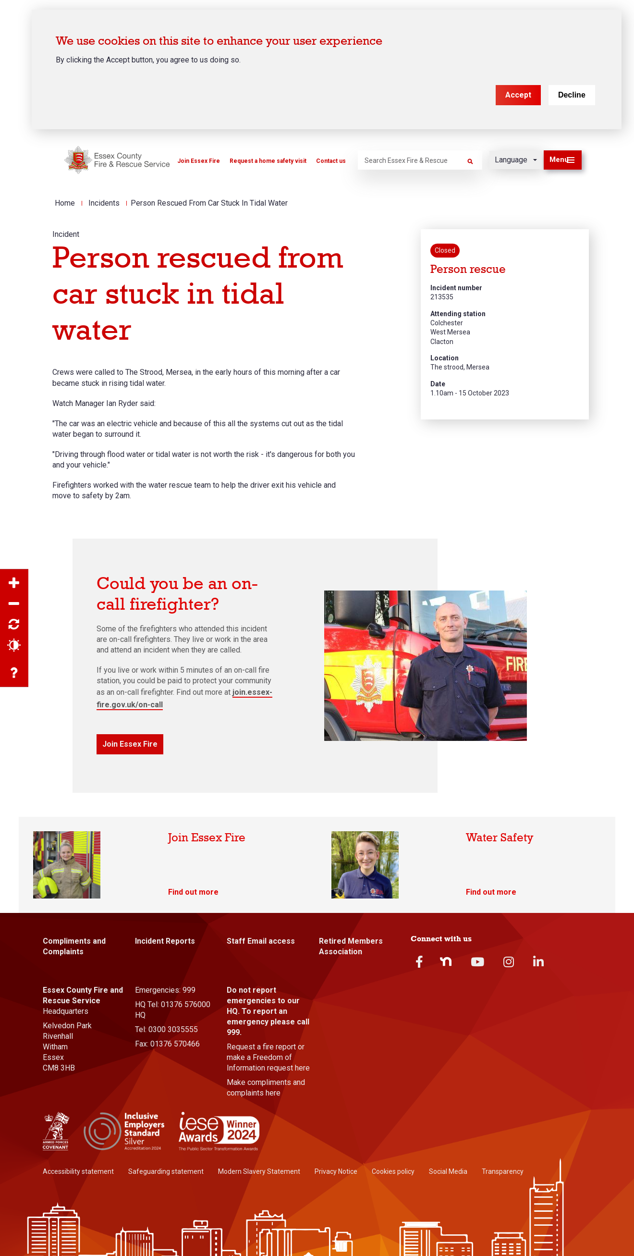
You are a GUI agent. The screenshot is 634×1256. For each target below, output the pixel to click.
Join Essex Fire (198, 161)
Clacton (441, 341)
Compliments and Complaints (74, 946)
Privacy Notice (336, 1171)
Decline (571, 94)
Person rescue (468, 269)
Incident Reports (165, 941)
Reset (14, 625)
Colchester (446, 323)
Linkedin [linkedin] (538, 962)
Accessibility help (14, 673)
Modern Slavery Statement (259, 1171)
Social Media (448, 1171)
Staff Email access (261, 941)
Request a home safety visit (268, 161)
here (302, 1067)
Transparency (503, 1171)
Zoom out (14, 604)
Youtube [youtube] (477, 962)
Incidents (104, 203)
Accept (518, 94)
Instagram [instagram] (508, 962)
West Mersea (450, 332)
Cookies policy (393, 1171)
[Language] (515, 160)
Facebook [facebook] (419, 962)
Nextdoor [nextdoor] (445, 961)
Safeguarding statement (166, 1171)
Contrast (14, 645)
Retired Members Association (351, 946)
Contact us (331, 161)
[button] (563, 160)
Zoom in (14, 583)
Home (65, 203)
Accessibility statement (78, 1171)
